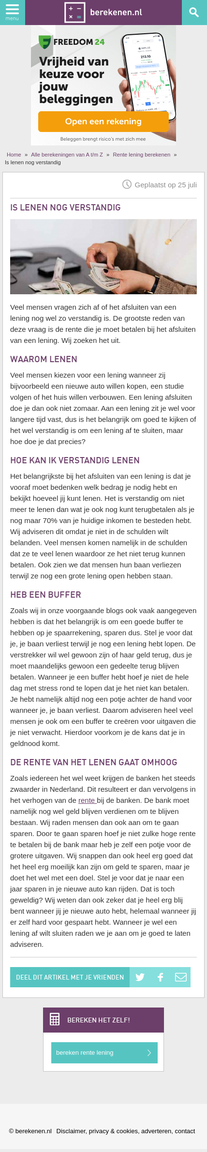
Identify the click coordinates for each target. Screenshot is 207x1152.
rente (87, 800)
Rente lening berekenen (141, 154)
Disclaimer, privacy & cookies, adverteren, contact (126, 1131)
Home (14, 154)
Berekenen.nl (103, 12)
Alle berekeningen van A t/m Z (67, 154)
